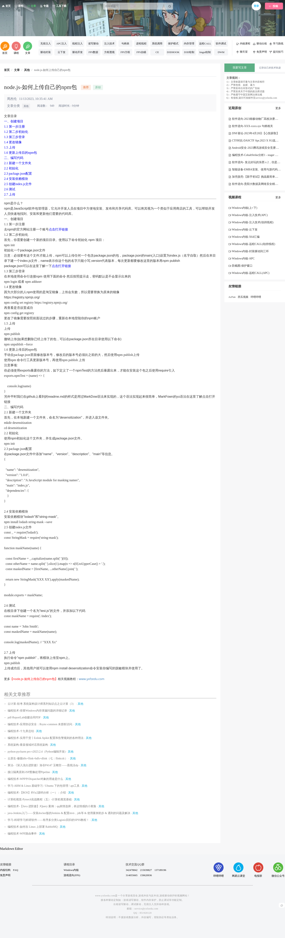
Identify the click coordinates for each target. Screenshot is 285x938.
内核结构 (5, 869)
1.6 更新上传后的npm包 (20, 152)
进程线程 (141, 43)
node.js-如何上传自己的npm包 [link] (52, 70)
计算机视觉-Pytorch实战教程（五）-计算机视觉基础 (40, 799)
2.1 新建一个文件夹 (17, 163)
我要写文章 (240, 67)
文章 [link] (17, 70)
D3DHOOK (173, 52)
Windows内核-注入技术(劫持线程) (250, 222)
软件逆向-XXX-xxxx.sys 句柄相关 (250, 126)
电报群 (258, 869)
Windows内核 (71, 869)
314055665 (131, 875)
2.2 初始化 (11, 168)
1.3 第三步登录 (14, 137)
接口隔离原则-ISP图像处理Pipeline (29, 772)
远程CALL (205, 43)
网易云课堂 (238, 869)
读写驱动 (93, 43)
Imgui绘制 (205, 52)
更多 (278, 108)
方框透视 (109, 52)
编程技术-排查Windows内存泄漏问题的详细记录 (37, 710)
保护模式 (173, 43)
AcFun (231, 297)
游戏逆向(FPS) (72, 875)
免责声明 (5, 875)
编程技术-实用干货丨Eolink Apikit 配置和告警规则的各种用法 (45, 737)
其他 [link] (27, 70)
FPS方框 (125, 52)
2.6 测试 (9, 189)
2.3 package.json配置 (18, 173)
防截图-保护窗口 (240, 265)
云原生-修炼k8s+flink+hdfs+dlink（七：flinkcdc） (38, 758)
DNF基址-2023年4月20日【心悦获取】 (253, 133)
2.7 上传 (9, 194)
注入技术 (109, 43)
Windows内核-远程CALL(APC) (248, 272)
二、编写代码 (13, 158)
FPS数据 (93, 52)
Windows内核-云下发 (243, 229)
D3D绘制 (189, 52)
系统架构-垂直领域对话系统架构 (28, 744)
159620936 (146, 875)
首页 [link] (7, 70)
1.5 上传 (9, 147)
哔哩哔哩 (256, 297)
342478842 (131, 869)
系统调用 (157, 43)
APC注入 (61, 43)
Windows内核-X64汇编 (244, 236)
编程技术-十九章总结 (21, 731)
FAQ (15, 869)
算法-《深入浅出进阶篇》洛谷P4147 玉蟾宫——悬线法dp (43, 765)
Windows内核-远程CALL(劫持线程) (251, 244)
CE (157, 52)
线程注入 (77, 43)
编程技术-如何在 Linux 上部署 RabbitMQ (33, 826)
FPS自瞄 (141, 52)
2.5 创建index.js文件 (18, 184)
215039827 (146, 869)
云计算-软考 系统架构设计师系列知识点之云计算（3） (41, 703)
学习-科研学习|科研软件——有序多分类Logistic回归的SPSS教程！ (48, 819)
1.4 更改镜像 (13, 142)
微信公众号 (278, 869)
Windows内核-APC (241, 258)
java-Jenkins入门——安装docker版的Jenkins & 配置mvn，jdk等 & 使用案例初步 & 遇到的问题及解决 (69, 813)
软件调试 (221, 43)
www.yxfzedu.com (91, 679)
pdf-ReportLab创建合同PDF (24, 717)
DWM (221, 52)
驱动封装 (45, 52)
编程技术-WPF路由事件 (22, 833)
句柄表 (125, 43)
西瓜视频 (243, 297)
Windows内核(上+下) (242, 207)
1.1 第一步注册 (14, 126)
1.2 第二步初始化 (16, 131)
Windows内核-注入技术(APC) (248, 215)
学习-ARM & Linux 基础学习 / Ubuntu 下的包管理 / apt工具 (43, 785)
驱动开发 (77, 52)
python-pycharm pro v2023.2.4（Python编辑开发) (37, 751)
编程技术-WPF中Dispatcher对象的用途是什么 (35, 778)
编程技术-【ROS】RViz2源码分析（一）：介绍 (37, 792)
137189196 (160, 869)
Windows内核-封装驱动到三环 (248, 251)
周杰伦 (12, 98)
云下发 (61, 52)
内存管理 (189, 43)
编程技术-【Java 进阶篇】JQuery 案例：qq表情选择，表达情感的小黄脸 (52, 806)
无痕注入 (45, 43)
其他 (26, 106)
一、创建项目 (13, 121)
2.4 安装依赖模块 (16, 178)
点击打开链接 (58, 229)
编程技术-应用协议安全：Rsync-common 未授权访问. (40, 724)
